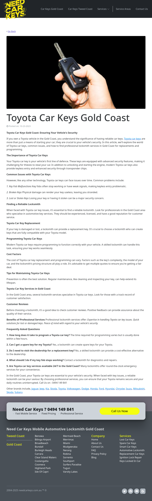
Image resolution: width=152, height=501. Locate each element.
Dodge (85, 388)
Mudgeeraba (70, 446)
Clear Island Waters (45, 457)
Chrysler (120, 388)
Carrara (39, 453)
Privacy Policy (98, 453)
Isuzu (129, 388)
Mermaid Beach (72, 436)
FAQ (93, 450)
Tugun (66, 468)
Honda (94, 388)
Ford (101, 388)
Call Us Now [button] (119, 411)
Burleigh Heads (43, 450)
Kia (47, 388)
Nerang (67, 450)
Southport (68, 461)
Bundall (39, 446)
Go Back (12, 31)
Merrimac (68, 439)
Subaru (19, 392)
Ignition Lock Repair (131, 457)
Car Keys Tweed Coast (80, 9)
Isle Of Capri (41, 471)
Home (94, 439)
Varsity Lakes (70, 471)
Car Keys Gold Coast (52, 9)
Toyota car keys (132, 138)
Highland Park (43, 468)
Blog (93, 457)
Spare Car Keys (128, 443)
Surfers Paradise (72, 464)
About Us (96, 443)
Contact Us (142, 9)
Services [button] (104, 9)
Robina (67, 453)
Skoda (53, 388)
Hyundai (110, 388)
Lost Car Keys (127, 439)
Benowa (39, 436)
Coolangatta (41, 461)
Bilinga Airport (43, 439)
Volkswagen (73, 388)
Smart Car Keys (128, 446)
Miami (66, 443)
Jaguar (34, 388)
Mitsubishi (139, 388)
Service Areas (123, 9)
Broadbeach (41, 443)
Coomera (40, 464)
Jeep (41, 388)
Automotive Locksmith (132, 450)
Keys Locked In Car (130, 461)
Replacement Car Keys (132, 453)
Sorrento (68, 457)
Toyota (62, 388)
